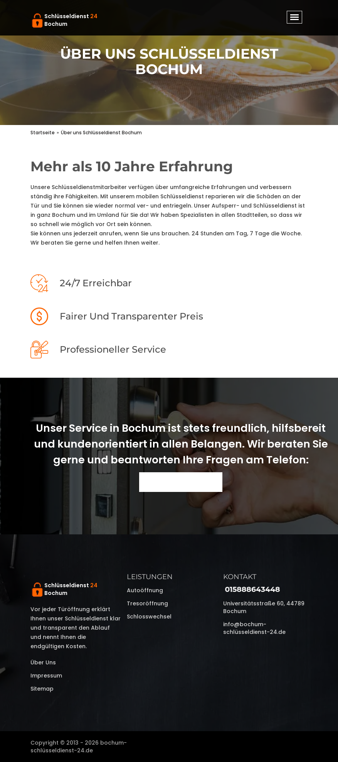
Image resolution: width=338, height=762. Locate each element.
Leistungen (150, 577)
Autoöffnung (145, 590)
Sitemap (42, 689)
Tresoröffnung (147, 603)
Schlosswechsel (149, 616)
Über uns (43, 662)
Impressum (46, 675)
